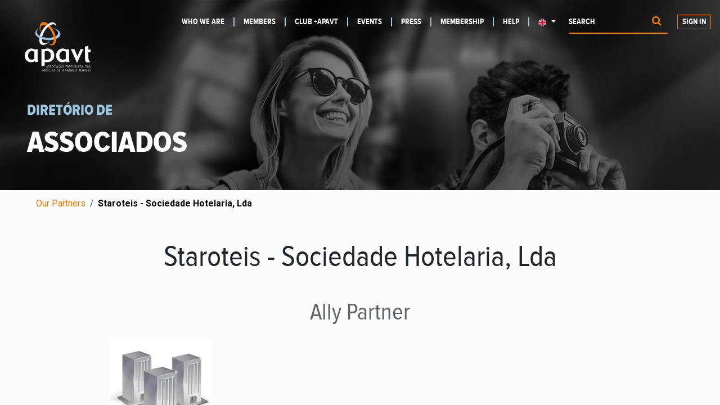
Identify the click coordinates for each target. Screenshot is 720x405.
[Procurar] (656, 22)
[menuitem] (208, 21)
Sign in (694, 21)
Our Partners (61, 203)
